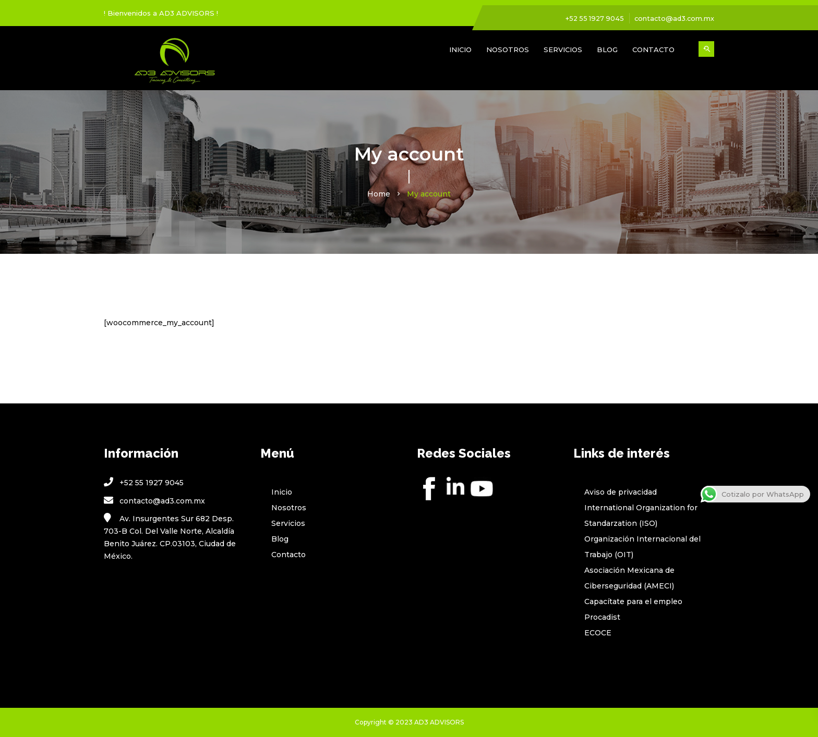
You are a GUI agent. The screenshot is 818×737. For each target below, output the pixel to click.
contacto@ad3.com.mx (673, 18)
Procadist (602, 617)
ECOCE (597, 632)
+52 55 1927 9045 (591, 18)
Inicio (460, 49)
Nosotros (507, 49)
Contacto (653, 49)
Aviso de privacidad (620, 492)
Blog (607, 49)
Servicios (563, 49)
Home (378, 194)
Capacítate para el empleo (633, 601)
